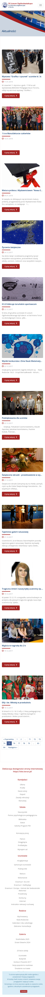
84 (4, 747)
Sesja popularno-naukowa (22, 965)
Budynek (22, 959)
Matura (22, 874)
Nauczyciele (22, 812)
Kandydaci (22, 779)
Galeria (22, 934)
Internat (22, 901)
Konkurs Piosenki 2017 (22, 962)
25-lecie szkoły (22, 950)
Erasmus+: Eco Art (22, 882)
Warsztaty (22, 801)
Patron (22, 839)
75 (9, 743)
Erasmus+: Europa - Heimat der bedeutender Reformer (22, 889)
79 (29, 743)
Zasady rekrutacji (22, 797)
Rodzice (22, 910)
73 (40, 739)
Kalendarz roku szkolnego (22, 923)
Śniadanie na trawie (22, 968)
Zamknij (24, 991)
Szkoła (22, 807)
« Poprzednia (8, 739)
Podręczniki (22, 869)
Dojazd (22, 794)
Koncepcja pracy (22, 833)
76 (14, 743)
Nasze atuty (22, 791)
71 (30, 739)
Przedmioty (22, 894)
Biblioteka (22, 819)
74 (4, 743)
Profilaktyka (22, 845)
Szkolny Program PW (22, 826)
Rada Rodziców (22, 920)
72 (35, 739)
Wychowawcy (22, 916)
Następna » (12, 747)
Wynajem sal (22, 849)
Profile (22, 788)
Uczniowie (22, 855)
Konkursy (22, 898)
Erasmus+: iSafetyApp (22, 885)
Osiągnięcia (22, 842)
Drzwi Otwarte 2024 (22, 942)
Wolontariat (22, 878)
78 (24, 743)
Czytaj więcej (10, 96)
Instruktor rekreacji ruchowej (22, 904)
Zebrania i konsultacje (22, 926)
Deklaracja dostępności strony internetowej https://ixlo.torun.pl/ (22, 770)
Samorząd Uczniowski (22, 865)
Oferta (22, 784)
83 (38, 743)
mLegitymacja (22, 860)
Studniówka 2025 (22, 939)
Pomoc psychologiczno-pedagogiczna (22, 815)
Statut (22, 822)
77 (19, 743)
